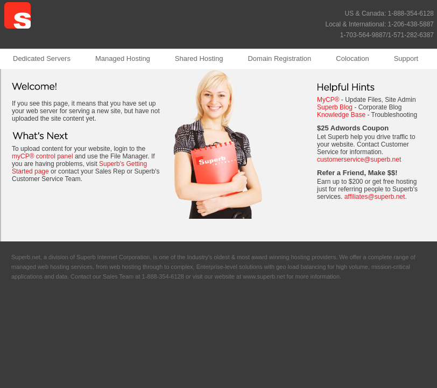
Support (406, 58)
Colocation (352, 58)
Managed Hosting (122, 58)
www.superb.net (264, 276)
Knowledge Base (341, 115)
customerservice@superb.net (359, 159)
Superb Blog (335, 107)
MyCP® (328, 99)
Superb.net (25, 257)
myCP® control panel (42, 156)
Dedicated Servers (42, 58)
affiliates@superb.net (374, 196)
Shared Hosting (199, 58)
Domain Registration (279, 58)
